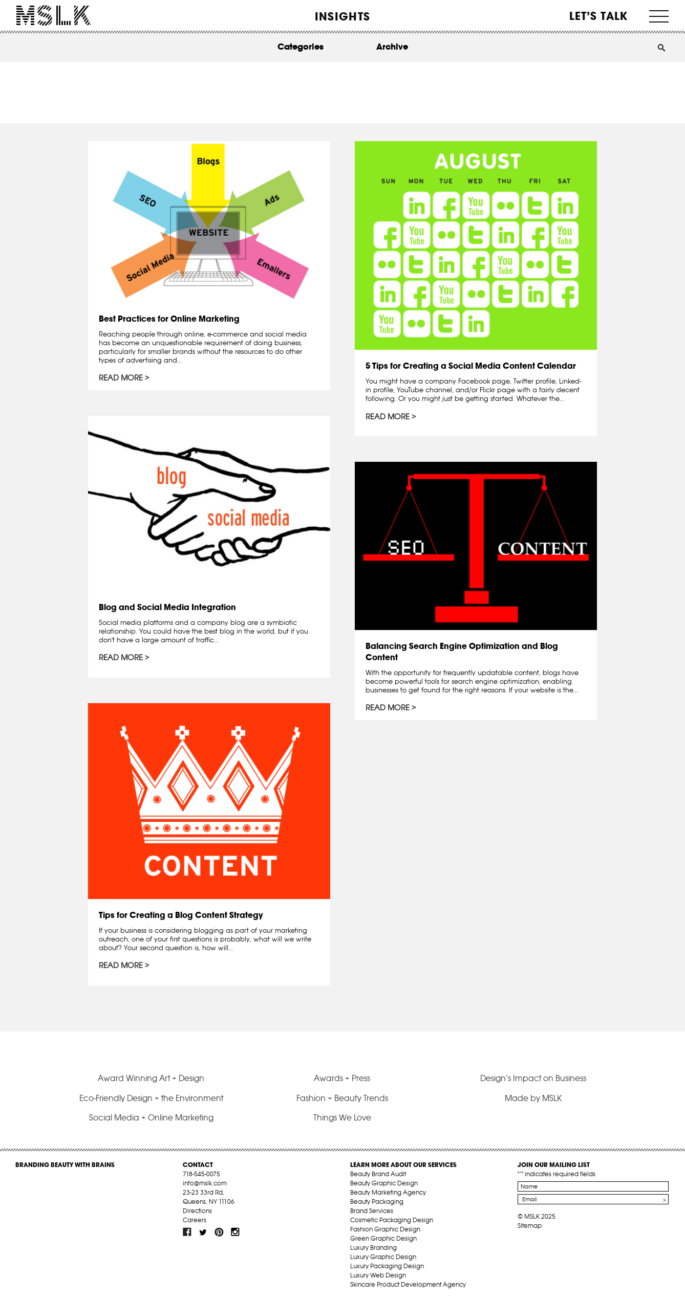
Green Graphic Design (383, 1238)
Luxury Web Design (378, 1275)
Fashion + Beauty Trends (342, 1098)
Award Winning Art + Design (151, 1078)
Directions (197, 1211)
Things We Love (342, 1117)
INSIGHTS (342, 16)
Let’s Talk (598, 16)
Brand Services (371, 1211)
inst (235, 1232)
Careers (194, 1220)
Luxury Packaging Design (387, 1266)
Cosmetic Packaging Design (391, 1220)
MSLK (53, 15)
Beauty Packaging (376, 1201)
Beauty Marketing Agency (388, 1192)
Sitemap (530, 1225)
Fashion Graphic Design (385, 1229)
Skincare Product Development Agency (408, 1284)
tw (203, 1232)
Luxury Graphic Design (383, 1257)
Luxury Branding (373, 1247)
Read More (121, 378)
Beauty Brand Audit (378, 1174)
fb (187, 1232)
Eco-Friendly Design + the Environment (151, 1098)
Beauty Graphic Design (384, 1183)
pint (219, 1232)
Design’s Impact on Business (533, 1078)
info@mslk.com (205, 1183)
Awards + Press (342, 1078)
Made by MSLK (533, 1098)
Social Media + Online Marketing (151, 1117)
